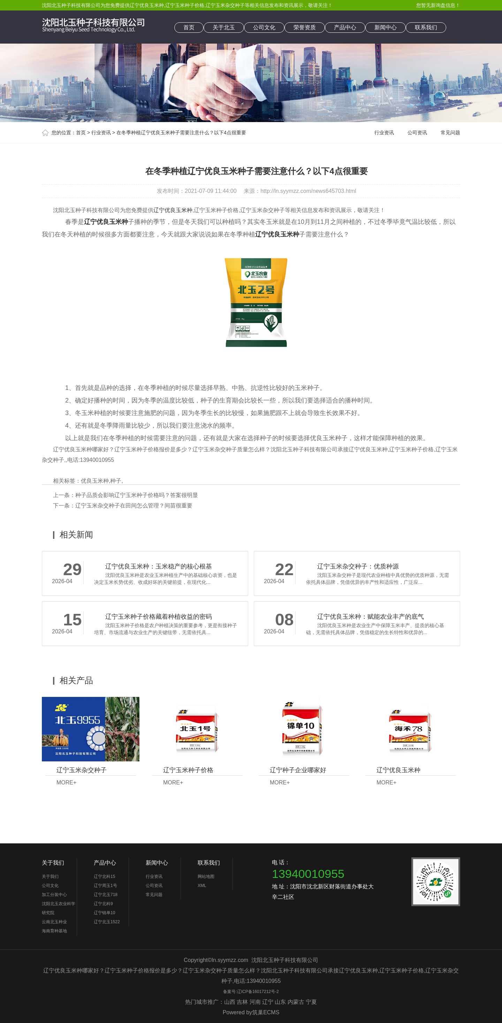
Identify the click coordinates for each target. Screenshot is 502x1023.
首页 (189, 27)
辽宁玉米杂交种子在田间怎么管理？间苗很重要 (133, 506)
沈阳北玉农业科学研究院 (58, 908)
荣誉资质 (305, 27)
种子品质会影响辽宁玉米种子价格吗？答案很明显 (136, 495)
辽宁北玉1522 (107, 921)
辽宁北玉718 (105, 894)
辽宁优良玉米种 (147, 5)
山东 (280, 1002)
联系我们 (426, 27)
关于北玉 (224, 27)
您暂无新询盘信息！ (438, 5)
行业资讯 (101, 132)
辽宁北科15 (104, 876)
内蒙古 (296, 1002)
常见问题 (450, 132)
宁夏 (311, 1002)
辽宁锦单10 (104, 912)
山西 (229, 1002)
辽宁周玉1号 (105, 885)
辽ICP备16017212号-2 (258, 991)
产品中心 (345, 27)
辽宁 (267, 1002)
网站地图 (206, 876)
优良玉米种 (95, 481)
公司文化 (264, 27)
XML (202, 885)
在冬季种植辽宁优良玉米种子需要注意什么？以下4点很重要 (181, 132)
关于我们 (53, 863)
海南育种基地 (54, 930)
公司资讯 (417, 132)
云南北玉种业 (54, 921)
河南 (255, 1002)
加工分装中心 (54, 894)
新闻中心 (385, 27)
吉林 (242, 1002)
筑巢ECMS (265, 1012)
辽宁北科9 (103, 903)
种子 (115, 481)
